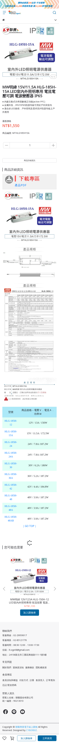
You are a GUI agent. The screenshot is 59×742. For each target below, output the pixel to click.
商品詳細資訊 (29, 160)
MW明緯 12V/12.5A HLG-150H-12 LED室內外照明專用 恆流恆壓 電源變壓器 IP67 (29, 601)
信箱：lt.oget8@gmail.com (16, 649)
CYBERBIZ (31, 730)
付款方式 (23, 680)
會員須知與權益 (10, 680)
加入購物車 (26, 738)
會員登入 (40, 680)
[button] (55, 589)
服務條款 (29, 667)
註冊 (32, 680)
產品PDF (20, 185)
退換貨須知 (18, 667)
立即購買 (47, 738)
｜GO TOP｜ (29, 526)
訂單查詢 (50, 680)
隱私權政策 (41, 667)
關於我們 (6, 667)
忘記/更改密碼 (9, 684)
